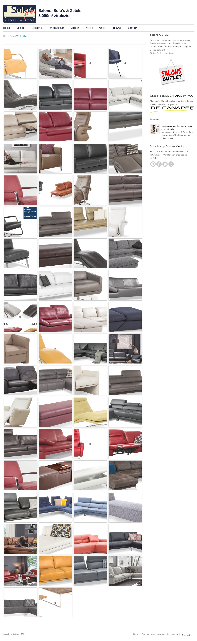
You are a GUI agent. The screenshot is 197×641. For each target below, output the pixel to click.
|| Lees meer (167, 138)
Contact (132, 28)
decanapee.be (169, 104)
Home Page (9, 36)
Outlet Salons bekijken (161, 53)
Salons (20, 28)
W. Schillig (21, 36)
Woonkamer (57, 28)
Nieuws (117, 28)
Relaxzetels (37, 28)
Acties (89, 28)
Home (6, 28)
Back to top (187, 635)
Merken (75, 28)
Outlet (103, 28)
